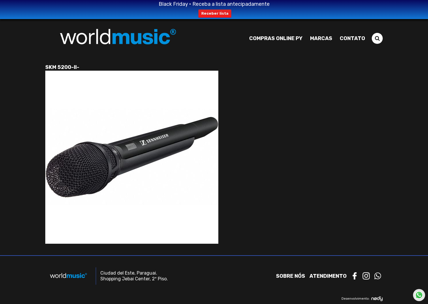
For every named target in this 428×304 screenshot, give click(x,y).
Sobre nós (290, 276)
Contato (352, 38)
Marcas (321, 38)
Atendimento (328, 276)
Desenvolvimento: (362, 298)
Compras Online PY (276, 38)
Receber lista (214, 13)
